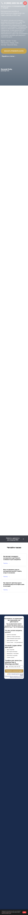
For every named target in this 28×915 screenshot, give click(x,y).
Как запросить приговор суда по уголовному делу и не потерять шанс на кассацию (13, 584)
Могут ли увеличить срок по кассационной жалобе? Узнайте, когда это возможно (12, 571)
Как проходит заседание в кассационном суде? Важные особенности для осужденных (12, 558)
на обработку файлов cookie (7, 912)
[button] (14, 51)
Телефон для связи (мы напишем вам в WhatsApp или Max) (13, 662)
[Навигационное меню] (25, 3)
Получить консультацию (14, 671)
